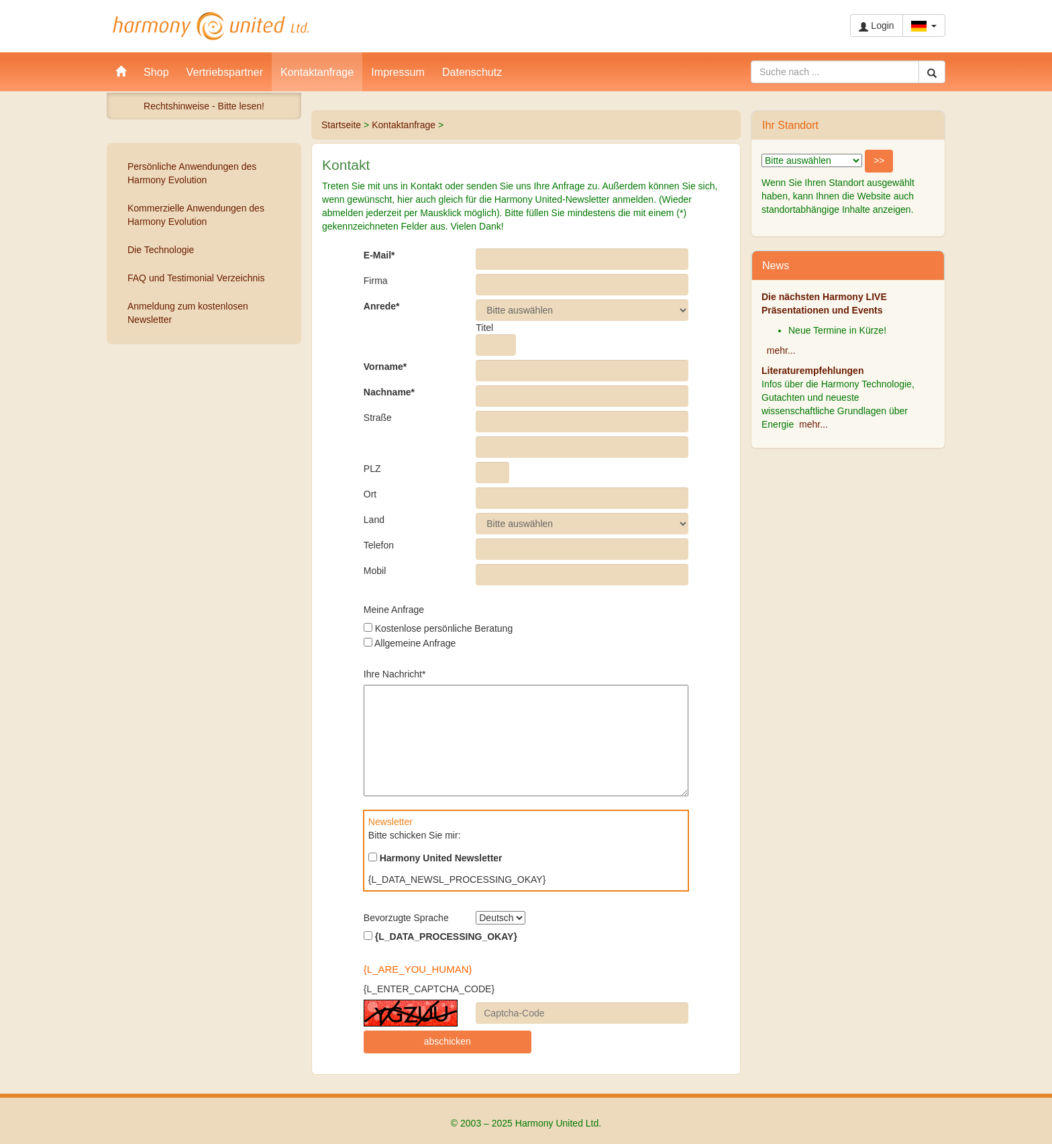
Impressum (398, 72)
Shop (156, 72)
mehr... (781, 350)
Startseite (341, 125)
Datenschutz (472, 72)
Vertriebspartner (225, 72)
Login (876, 26)
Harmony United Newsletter (435, 858)
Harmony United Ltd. (211, 26)
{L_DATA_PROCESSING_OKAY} (440, 936)
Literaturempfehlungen (812, 370)
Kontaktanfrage (403, 125)
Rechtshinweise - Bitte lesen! (204, 106)
